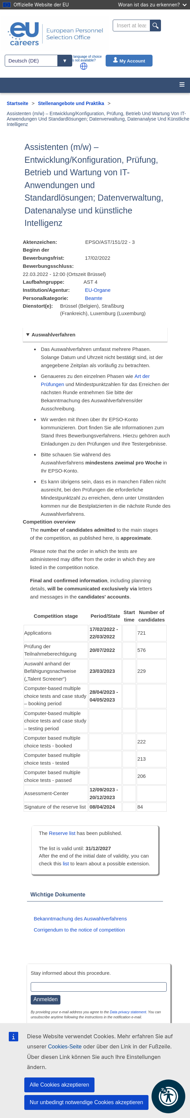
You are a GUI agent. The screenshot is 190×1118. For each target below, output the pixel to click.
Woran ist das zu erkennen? (152, 4)
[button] (84, 66)
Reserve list (63, 833)
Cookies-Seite (65, 1046)
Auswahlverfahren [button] (53, 334)
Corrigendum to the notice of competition (79, 930)
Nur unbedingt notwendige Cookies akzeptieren (86, 1102)
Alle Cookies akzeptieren (59, 1085)
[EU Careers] (55, 33)
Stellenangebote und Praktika (71, 103)
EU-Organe (98, 290)
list (66, 863)
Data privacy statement (128, 1012)
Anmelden (45, 999)
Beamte (94, 298)
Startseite (17, 103)
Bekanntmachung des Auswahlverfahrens (80, 918)
